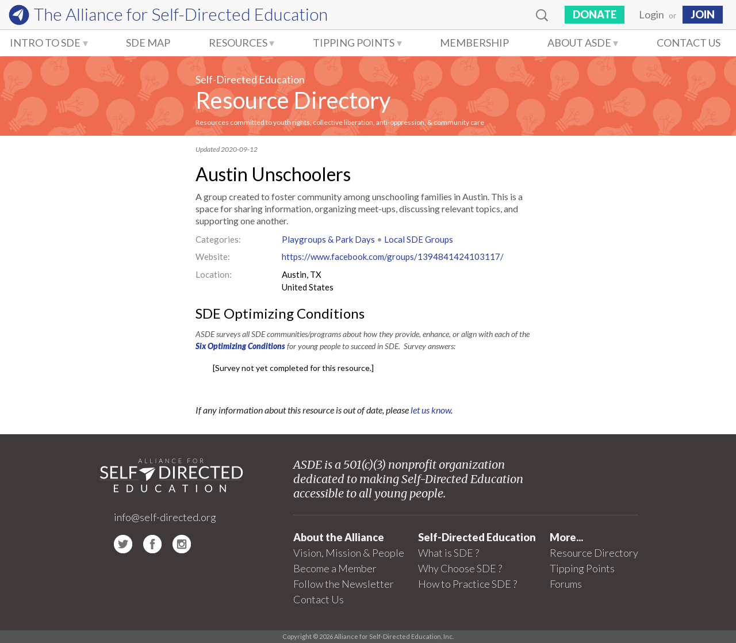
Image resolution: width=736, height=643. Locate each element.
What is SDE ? (448, 552)
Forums (566, 583)
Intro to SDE (45, 42)
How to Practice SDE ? (467, 583)
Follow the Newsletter (343, 583)
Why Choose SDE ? (460, 568)
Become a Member (335, 568)
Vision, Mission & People (348, 552)
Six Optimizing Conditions (240, 346)
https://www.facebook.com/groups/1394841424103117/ (393, 256)
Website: (212, 256)
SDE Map (148, 42)
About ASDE (579, 42)
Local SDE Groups (418, 239)
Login (651, 14)
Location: (213, 274)
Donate (594, 14)
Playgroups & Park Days (328, 239)
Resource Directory (292, 100)
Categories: (218, 239)
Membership (474, 42)
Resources (238, 42)
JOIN (703, 14)
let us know (431, 409)
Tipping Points (353, 42)
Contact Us (688, 42)
